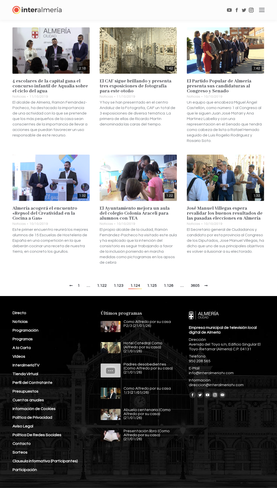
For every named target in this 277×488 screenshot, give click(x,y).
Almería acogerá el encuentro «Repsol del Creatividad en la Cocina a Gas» (44, 213)
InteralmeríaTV (25, 365)
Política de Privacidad (32, 418)
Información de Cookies (34, 409)
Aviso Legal (22, 426)
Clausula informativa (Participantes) (45, 461)
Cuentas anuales (28, 400)
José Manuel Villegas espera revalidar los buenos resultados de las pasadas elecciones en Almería (225, 213)
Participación (24, 470)
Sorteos (19, 452)
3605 (195, 286)
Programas (22, 339)
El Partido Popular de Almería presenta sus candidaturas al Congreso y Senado (219, 86)
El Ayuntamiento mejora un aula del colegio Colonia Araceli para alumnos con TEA (135, 213)
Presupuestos (25, 391)
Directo (19, 313)
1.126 (168, 286)
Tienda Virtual (25, 374)
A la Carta (21, 348)
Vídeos (18, 357)
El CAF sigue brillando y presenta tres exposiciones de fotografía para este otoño (135, 86)
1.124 (135, 286)
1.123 (118, 286)
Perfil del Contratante (32, 383)
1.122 (102, 286)
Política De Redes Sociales (36, 435)
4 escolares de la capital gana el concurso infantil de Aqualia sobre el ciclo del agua (50, 86)
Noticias (19, 96)
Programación (25, 330)
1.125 (152, 286)
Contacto (21, 444)
